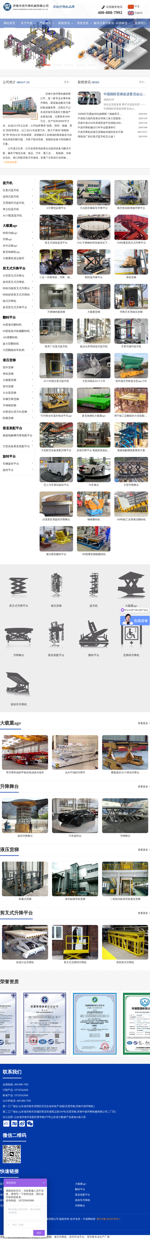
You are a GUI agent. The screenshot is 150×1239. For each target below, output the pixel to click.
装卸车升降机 (82, 1200)
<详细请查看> (10, 162)
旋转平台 (9, 456)
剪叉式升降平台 (14, 268)
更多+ (67, 82)
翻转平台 (9, 317)
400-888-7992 (110, 12)
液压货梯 (9, 360)
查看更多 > (144, 723)
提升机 (7, 183)
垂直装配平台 (12, 428)
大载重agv (10, 225)
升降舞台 (80, 1205)
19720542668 (21, 1090)
